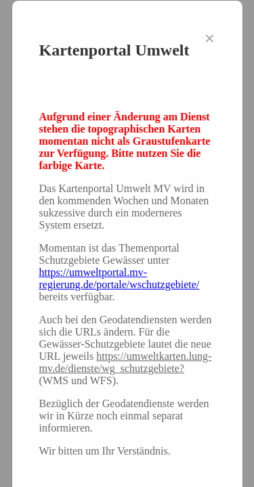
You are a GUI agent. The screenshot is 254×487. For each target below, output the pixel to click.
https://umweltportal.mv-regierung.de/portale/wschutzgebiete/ (119, 278)
